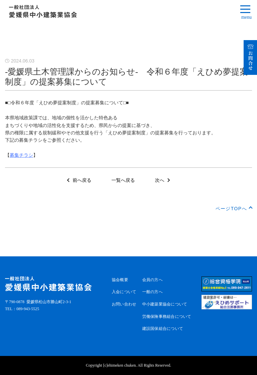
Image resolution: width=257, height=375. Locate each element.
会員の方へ (152, 279)
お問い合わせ (124, 304)
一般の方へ (152, 291)
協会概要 (120, 279)
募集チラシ (21, 155)
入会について (124, 291)
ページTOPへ (231, 208)
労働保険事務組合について (166, 316)
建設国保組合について (162, 328)
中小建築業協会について (164, 304)
